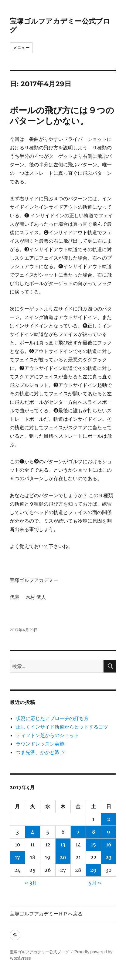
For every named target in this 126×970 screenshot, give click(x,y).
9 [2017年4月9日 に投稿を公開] (108, 832)
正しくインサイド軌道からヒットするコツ (62, 727)
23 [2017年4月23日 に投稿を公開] (108, 857)
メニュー (21, 47)
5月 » (95, 883)
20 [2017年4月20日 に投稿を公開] (63, 857)
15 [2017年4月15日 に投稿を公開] (93, 845)
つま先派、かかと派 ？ (41, 752)
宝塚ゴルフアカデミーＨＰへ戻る (46, 914)
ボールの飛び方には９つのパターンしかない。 (62, 115)
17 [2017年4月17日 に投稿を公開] (17, 857)
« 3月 (31, 883)
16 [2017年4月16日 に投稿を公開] (108, 845)
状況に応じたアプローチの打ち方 (52, 718)
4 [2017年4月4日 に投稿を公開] (32, 832)
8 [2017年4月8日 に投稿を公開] (93, 832)
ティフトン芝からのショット (47, 735)
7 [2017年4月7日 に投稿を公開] (78, 832)
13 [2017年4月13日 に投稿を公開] (62, 845)
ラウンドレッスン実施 (40, 744)
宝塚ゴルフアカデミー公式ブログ (39, 952)
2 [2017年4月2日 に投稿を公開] (108, 819)
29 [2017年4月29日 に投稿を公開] (93, 870)
